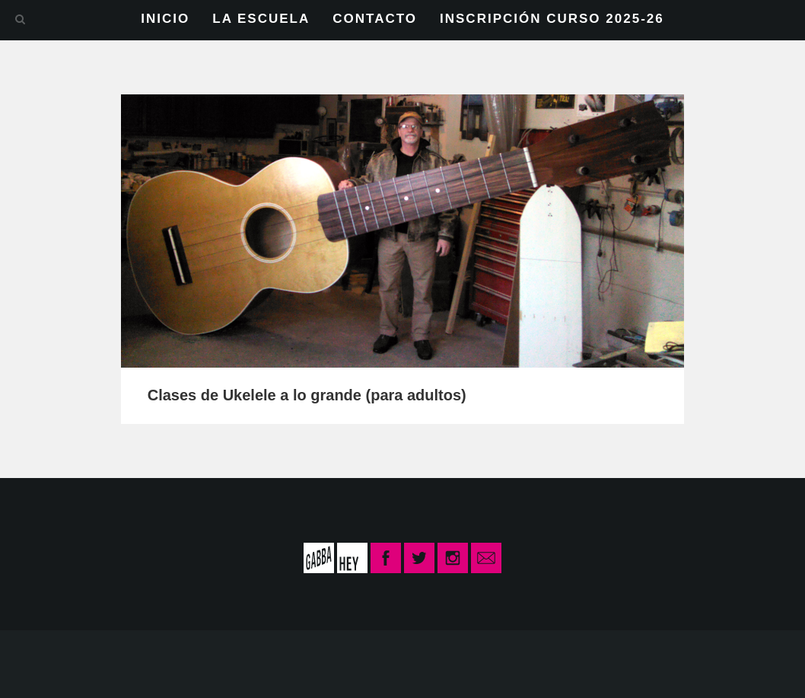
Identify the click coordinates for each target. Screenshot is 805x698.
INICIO (165, 18)
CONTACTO (374, 18)
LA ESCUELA (261, 18)
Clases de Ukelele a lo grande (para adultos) (307, 395)
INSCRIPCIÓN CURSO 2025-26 (552, 18)
